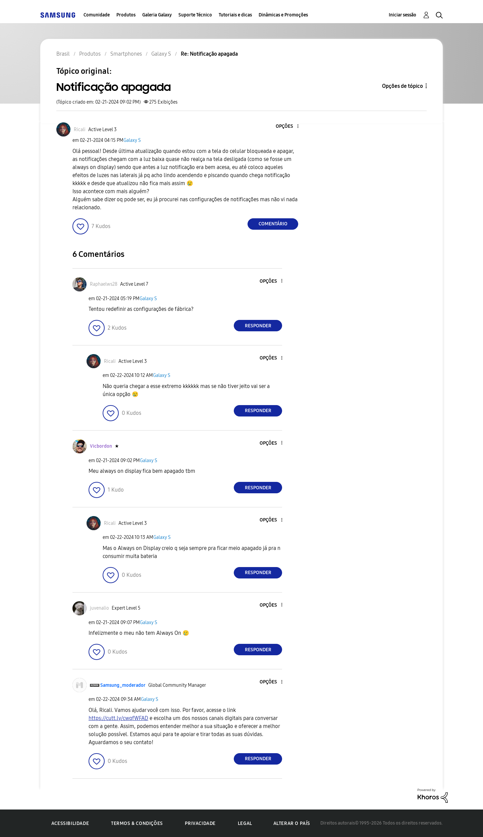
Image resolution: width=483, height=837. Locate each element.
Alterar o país (291, 823)
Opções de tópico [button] (402, 86)
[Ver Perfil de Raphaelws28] (103, 284)
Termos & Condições (137, 823)
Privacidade (200, 823)
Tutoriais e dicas (235, 15)
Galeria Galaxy (157, 15)
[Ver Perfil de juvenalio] (99, 608)
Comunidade (97, 15)
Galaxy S (132, 140)
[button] (287, 126)
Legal (245, 823)
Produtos (126, 15)
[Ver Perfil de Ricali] (80, 129)
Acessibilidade (70, 823)
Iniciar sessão (402, 15)
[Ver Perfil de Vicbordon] (101, 446)
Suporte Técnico (195, 15)
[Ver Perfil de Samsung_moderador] (123, 685)
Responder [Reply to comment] (258, 326)
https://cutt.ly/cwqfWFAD (118, 718)
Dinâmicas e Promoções (283, 15)
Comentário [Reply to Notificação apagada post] (273, 224)
